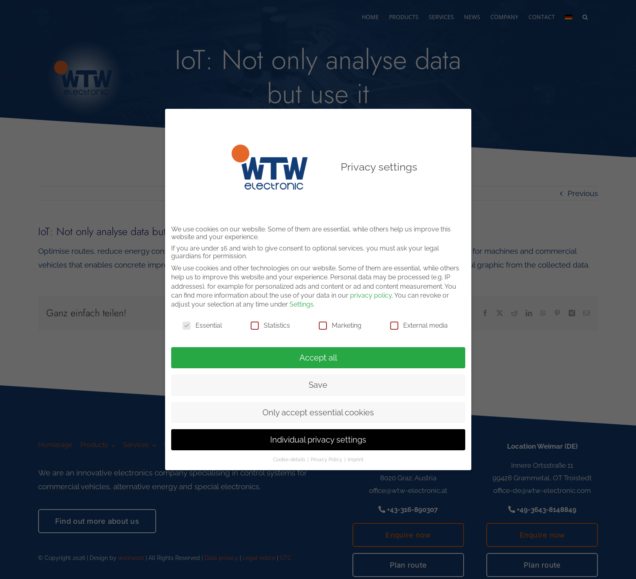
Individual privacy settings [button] (318, 438)
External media (419, 324)
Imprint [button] (355, 458)
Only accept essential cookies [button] (318, 411)
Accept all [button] (318, 356)
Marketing (340, 324)
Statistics (270, 324)
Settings (302, 303)
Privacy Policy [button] (327, 458)
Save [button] (318, 384)
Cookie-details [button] (290, 458)
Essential (202, 324)
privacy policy (371, 294)
